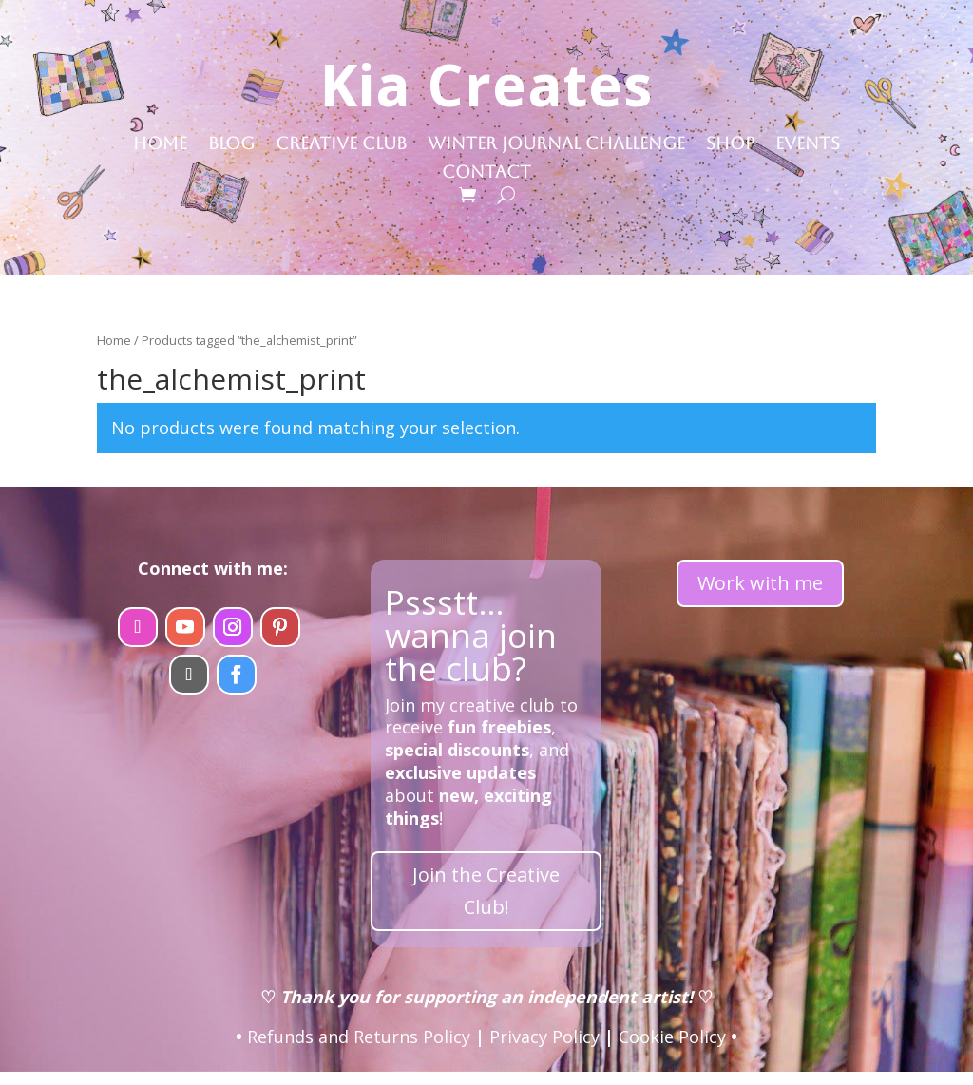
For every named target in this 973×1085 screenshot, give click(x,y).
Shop (730, 145)
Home (160, 145)
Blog (231, 145)
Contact (486, 173)
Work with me (760, 583)
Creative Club (341, 145)
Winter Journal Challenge (556, 145)
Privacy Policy (544, 1036)
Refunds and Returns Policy (358, 1036)
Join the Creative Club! (486, 891)
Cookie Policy (672, 1036)
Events (807, 145)
